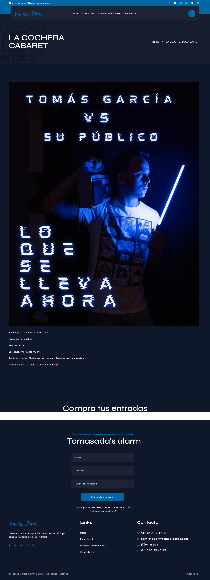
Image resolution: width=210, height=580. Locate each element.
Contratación (87, 552)
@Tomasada (147, 544)
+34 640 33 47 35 (151, 533)
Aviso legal (192, 574)
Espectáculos (87, 539)
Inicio (156, 42)
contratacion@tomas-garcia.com (29, 3)
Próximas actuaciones (93, 545)
